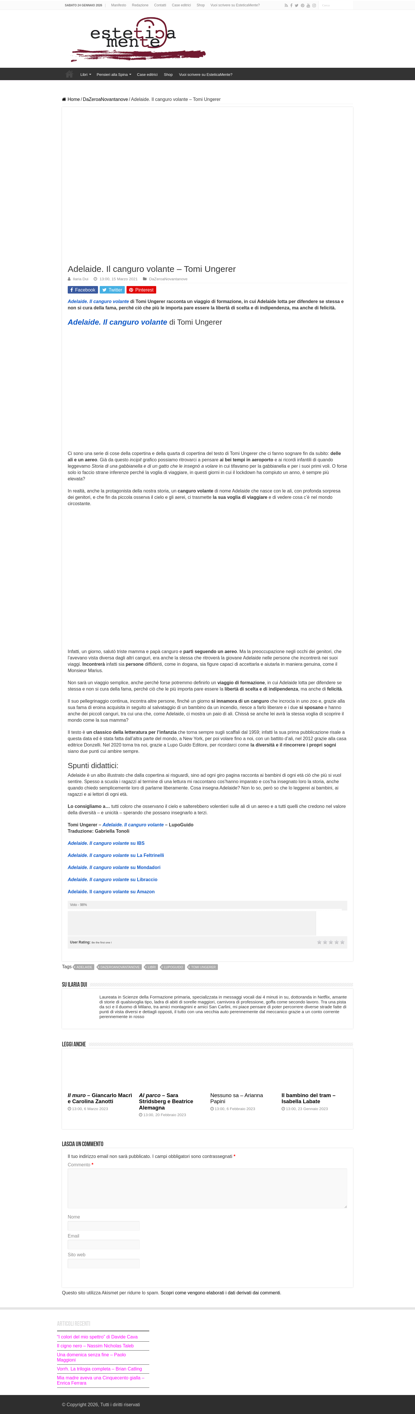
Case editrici (181, 5)
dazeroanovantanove (120, 967)
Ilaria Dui (80, 279)
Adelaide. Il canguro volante (98, 301)
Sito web (76, 1254)
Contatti (160, 5)
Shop (201, 5)
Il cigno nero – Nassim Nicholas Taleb (95, 1345)
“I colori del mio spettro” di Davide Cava (97, 1336)
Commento (80, 1164)
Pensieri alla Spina (112, 74)
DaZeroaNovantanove (105, 99)
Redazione (140, 5)
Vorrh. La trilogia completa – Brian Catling (99, 1368)
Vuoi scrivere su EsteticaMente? (235, 5)
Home (69, 74)
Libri (84, 74)
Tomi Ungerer (203, 967)
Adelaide (84, 967)
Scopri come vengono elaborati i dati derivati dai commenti (220, 1292)
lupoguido (173, 967)
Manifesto (118, 5)
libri (152, 967)
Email (73, 1236)
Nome (74, 1216)
